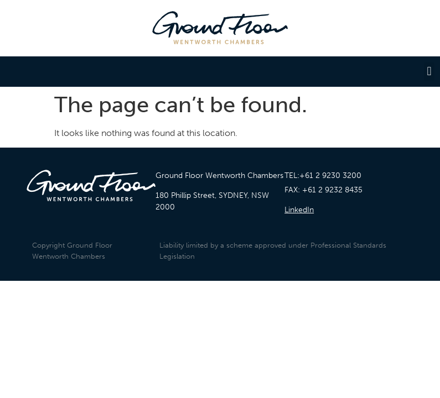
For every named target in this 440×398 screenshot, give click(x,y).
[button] (429, 71)
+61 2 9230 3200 (330, 175)
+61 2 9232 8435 (332, 190)
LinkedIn (299, 209)
